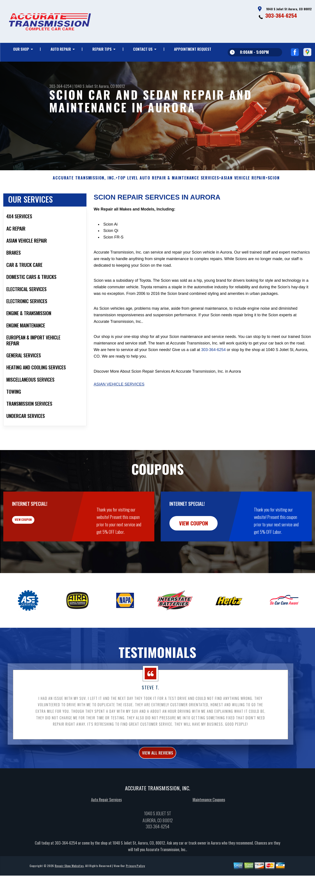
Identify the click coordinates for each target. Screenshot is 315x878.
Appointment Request (192, 49)
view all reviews (157, 775)
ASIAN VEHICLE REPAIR (243, 199)
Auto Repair (61, 49)
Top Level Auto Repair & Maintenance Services (168, 199)
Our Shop (21, 49)
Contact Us (143, 49)
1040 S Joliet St (86, 86)
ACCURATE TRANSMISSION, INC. (84, 199)
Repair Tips (102, 49)
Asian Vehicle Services (119, 405)
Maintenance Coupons (209, 823)
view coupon (36, 544)
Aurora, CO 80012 (112, 86)
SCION (274, 199)
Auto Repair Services (106, 823)
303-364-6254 (281, 15)
